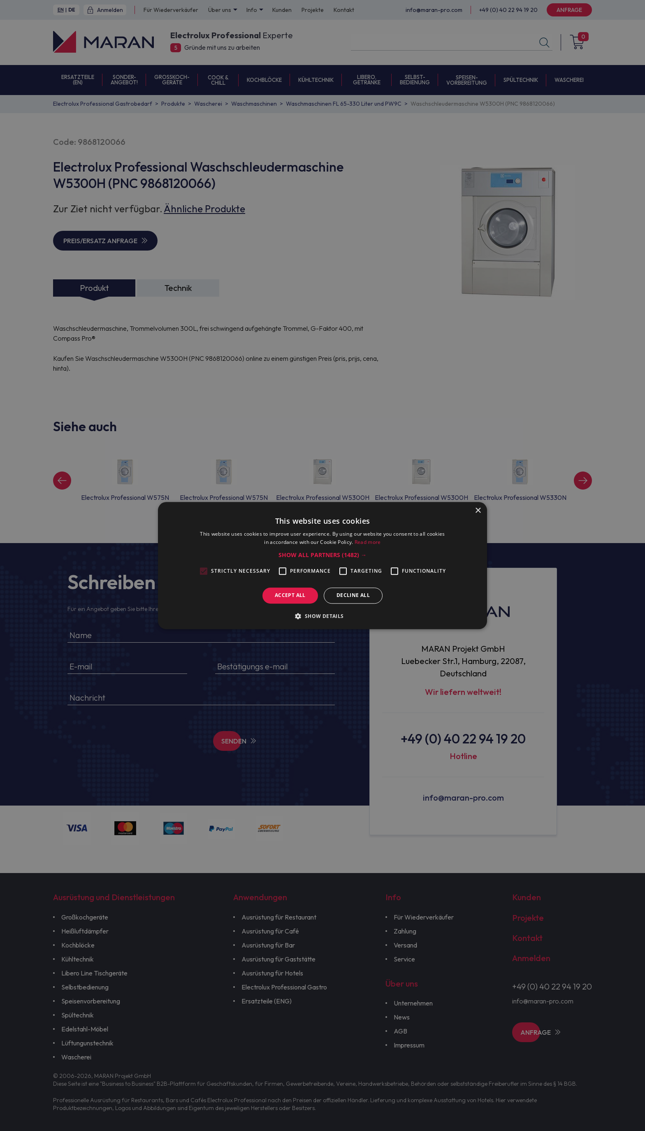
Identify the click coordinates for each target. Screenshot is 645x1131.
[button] (322, 555)
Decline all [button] (353, 595)
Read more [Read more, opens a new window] (368, 542)
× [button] (478, 511)
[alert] (322, 565)
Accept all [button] (290, 595)
